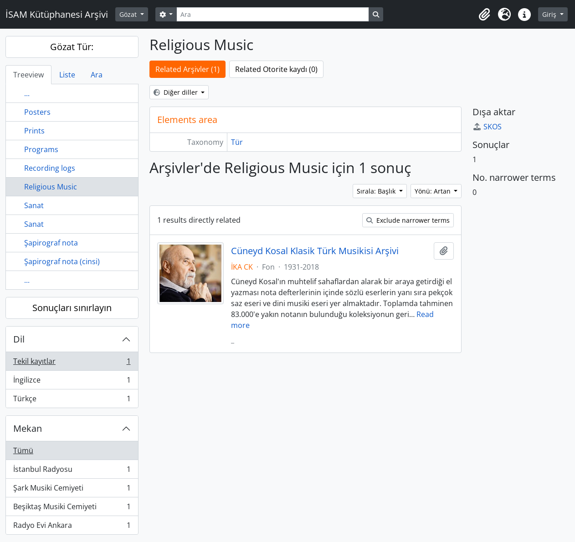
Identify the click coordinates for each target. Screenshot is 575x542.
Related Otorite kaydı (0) (276, 69)
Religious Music (50, 187)
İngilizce (72, 381)
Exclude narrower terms (408, 220)
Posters (37, 112)
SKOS (487, 127)
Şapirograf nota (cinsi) (62, 261)
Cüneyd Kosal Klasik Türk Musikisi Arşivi (315, 250)
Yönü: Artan (433, 191)
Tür (237, 142)
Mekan (27, 428)
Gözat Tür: (71, 47)
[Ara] (272, 14)
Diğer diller (177, 92)
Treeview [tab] (28, 75)
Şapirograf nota (51, 243)
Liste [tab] (67, 75)
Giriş (550, 14)
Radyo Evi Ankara (72, 527)
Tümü (23, 450)
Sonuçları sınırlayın (72, 308)
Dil (19, 339)
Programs (41, 149)
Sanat (34, 205)
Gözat (129, 14)
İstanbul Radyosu (72, 471)
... (27, 93)
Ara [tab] (97, 75)
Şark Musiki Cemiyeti (72, 489)
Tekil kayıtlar (72, 363)
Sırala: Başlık (377, 191)
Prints (34, 131)
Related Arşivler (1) (187, 69)
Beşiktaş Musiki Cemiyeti (72, 508)
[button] (484, 15)
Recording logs (49, 168)
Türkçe (72, 400)
